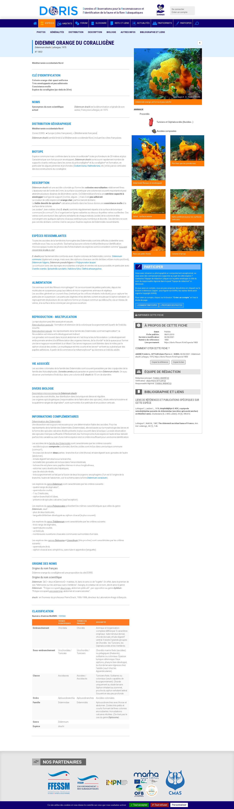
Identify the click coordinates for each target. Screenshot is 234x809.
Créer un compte (179, 12)
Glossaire (98, 23)
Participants (162, 23)
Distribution (76, 32)
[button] (196, 23)
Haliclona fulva (74, 269)
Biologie (111, 32)
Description (95, 32)
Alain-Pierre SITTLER (154, 381)
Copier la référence (160, 362)
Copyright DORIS (149, 293)
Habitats (64, 23)
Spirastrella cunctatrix (57, 269)
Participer (182, 23)
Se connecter (178, 9)
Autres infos (128, 32)
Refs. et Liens (119, 23)
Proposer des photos (171, 305)
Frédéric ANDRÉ (159, 378)
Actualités (141, 23)
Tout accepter (139, 804)
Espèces (47, 23)
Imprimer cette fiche (149, 315)
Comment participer (147, 305)
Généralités (57, 32)
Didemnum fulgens (40, 262)
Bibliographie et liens (152, 32)
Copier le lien (178, 362)
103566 (62, 616)
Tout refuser (159, 804)
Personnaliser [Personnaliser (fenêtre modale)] (179, 804)
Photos (41, 32)
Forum (81, 23)
